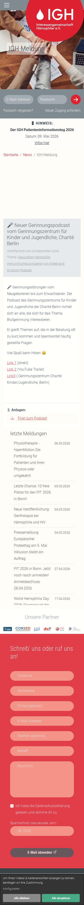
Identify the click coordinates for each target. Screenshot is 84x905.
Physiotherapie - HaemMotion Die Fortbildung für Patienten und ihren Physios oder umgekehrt (29, 597)
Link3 (11, 514)
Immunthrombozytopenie (24, 402)
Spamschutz (33, 823)
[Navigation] (6, 5)
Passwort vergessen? (18, 110)
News (27, 155)
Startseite (10, 155)
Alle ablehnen (21, 898)
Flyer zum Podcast (29, 556)
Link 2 (11, 508)
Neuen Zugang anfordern (63, 110)
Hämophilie (42, 395)
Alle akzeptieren (61, 898)
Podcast (26, 408)
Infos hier (42, 143)
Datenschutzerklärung (52, 806)
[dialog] (42, 889)
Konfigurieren (11, 888)
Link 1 (11, 501)
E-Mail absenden (42, 852)
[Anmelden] (76, 99)
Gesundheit (26, 395)
